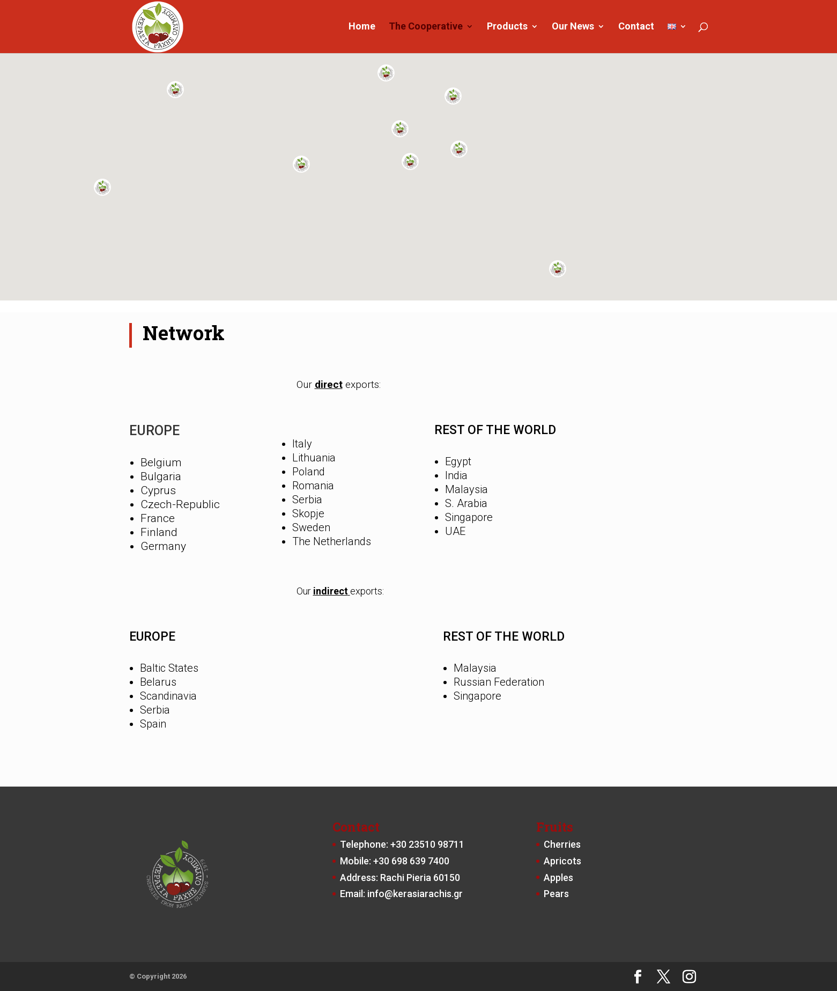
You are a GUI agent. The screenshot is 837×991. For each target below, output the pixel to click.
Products (507, 27)
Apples (558, 877)
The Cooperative (426, 27)
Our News (573, 27)
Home (362, 27)
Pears (556, 893)
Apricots (562, 861)
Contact (636, 27)
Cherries (562, 844)
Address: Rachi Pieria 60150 (400, 877)
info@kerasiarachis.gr (415, 893)
